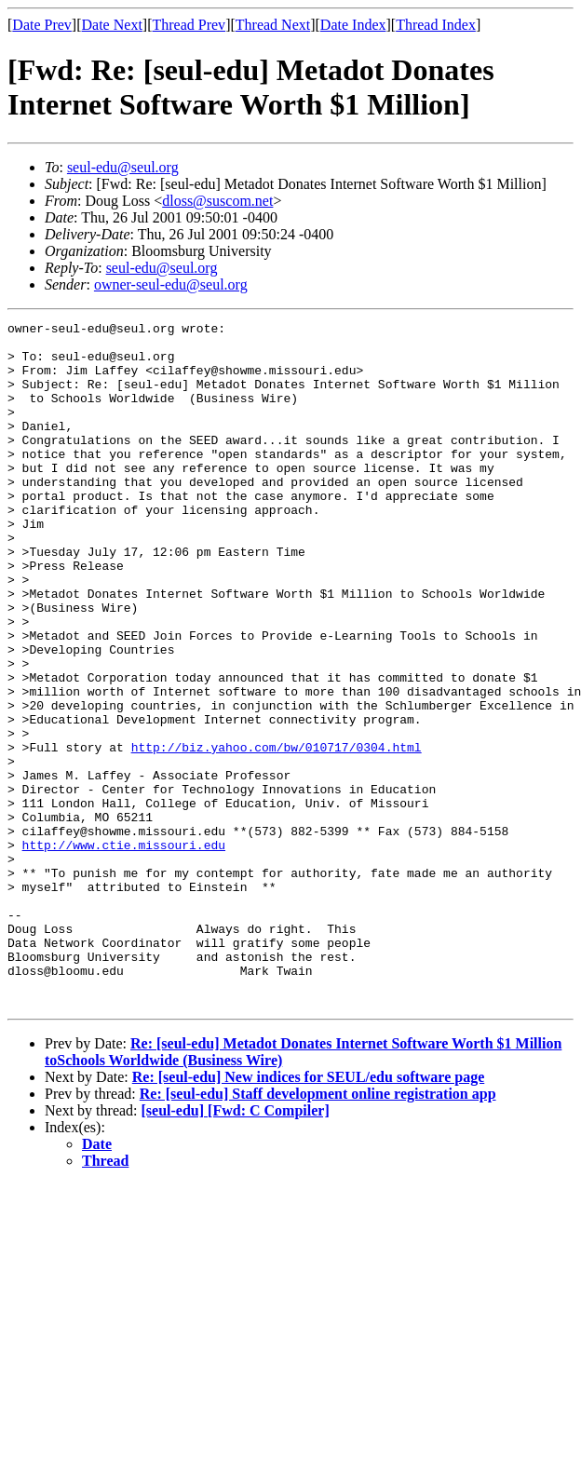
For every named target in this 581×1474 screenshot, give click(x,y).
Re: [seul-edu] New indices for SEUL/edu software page (308, 1214)
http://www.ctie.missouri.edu (123, 950)
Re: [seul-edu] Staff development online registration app (318, 1230)
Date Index (353, 25)
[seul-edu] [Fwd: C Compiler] (236, 1247)
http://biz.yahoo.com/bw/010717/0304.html (276, 833)
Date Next (112, 25)
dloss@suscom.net (217, 201)
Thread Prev (188, 25)
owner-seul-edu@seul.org (171, 284)
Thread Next (273, 25)
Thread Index (436, 25)
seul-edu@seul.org (123, 167)
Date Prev (42, 25)
